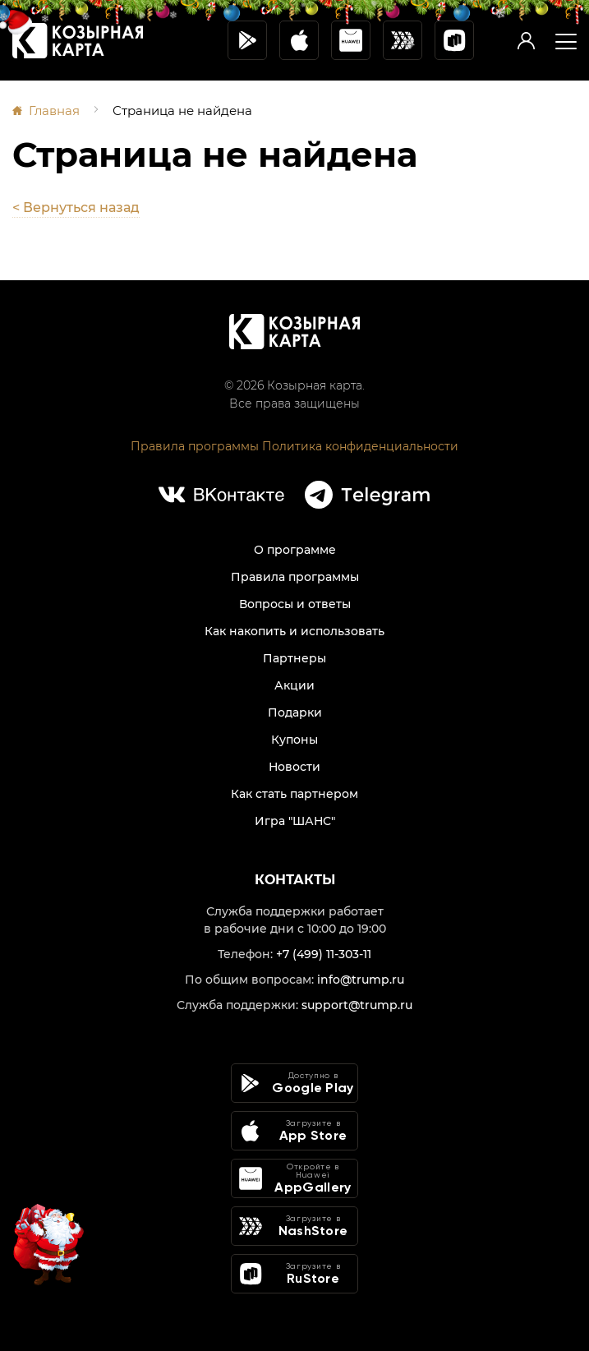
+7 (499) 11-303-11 (323, 954)
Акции (294, 685)
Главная (54, 110)
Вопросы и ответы (295, 604)
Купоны (294, 739)
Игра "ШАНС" (295, 821)
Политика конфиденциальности (360, 446)
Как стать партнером (294, 793)
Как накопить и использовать (294, 631)
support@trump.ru (356, 1005)
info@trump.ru (360, 979)
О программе (295, 549)
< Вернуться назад (76, 207)
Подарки (295, 712)
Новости (294, 766)
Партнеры (294, 658)
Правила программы (195, 446)
